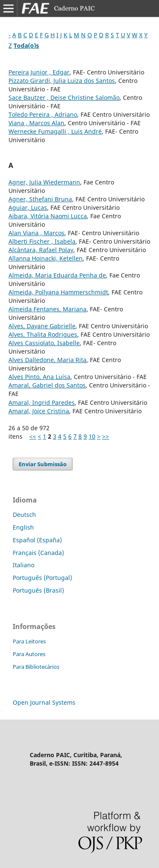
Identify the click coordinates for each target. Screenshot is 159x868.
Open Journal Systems (44, 702)
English (23, 527)
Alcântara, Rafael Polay (40, 250)
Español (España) (37, 540)
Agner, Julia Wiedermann (44, 182)
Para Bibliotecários (36, 666)
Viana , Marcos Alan (36, 123)
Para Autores (29, 654)
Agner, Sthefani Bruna (40, 199)
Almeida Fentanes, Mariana (47, 309)
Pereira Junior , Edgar (39, 72)
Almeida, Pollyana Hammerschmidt (58, 292)
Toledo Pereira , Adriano (42, 114)
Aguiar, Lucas (27, 207)
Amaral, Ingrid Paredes (41, 402)
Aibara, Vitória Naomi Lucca (47, 216)
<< (32, 436)
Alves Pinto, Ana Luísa (39, 377)
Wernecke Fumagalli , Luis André (55, 131)
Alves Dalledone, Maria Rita (47, 360)
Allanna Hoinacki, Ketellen (45, 258)
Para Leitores (29, 641)
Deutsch (24, 515)
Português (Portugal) (42, 578)
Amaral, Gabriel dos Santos (47, 385)
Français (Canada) (38, 553)
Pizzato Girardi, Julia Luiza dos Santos (61, 81)
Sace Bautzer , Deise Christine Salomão (64, 97)
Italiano (23, 565)
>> (105, 436)
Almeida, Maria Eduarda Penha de (57, 275)
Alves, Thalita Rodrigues (42, 334)
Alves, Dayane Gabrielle (41, 326)
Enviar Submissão (43, 464)
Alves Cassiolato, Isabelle (44, 343)
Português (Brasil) (38, 590)
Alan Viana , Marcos (36, 233)
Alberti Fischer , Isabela (41, 241)
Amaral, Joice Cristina (38, 411)
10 (92, 436)
